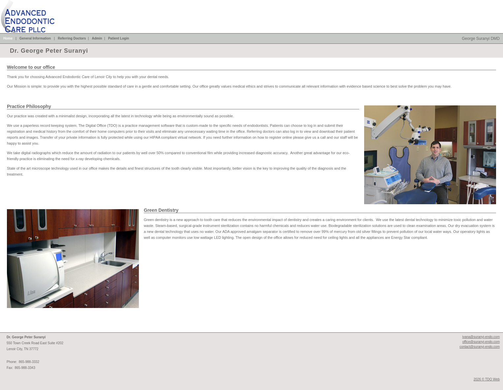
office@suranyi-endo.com (481, 342)
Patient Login (118, 38)
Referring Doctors (72, 38)
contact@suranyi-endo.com (479, 346)
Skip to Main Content (17, 2)
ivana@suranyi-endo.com (481, 337)
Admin (97, 38)
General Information (35, 38)
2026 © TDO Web (487, 379)
